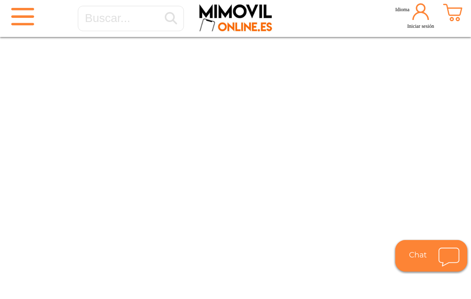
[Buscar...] (171, 19)
